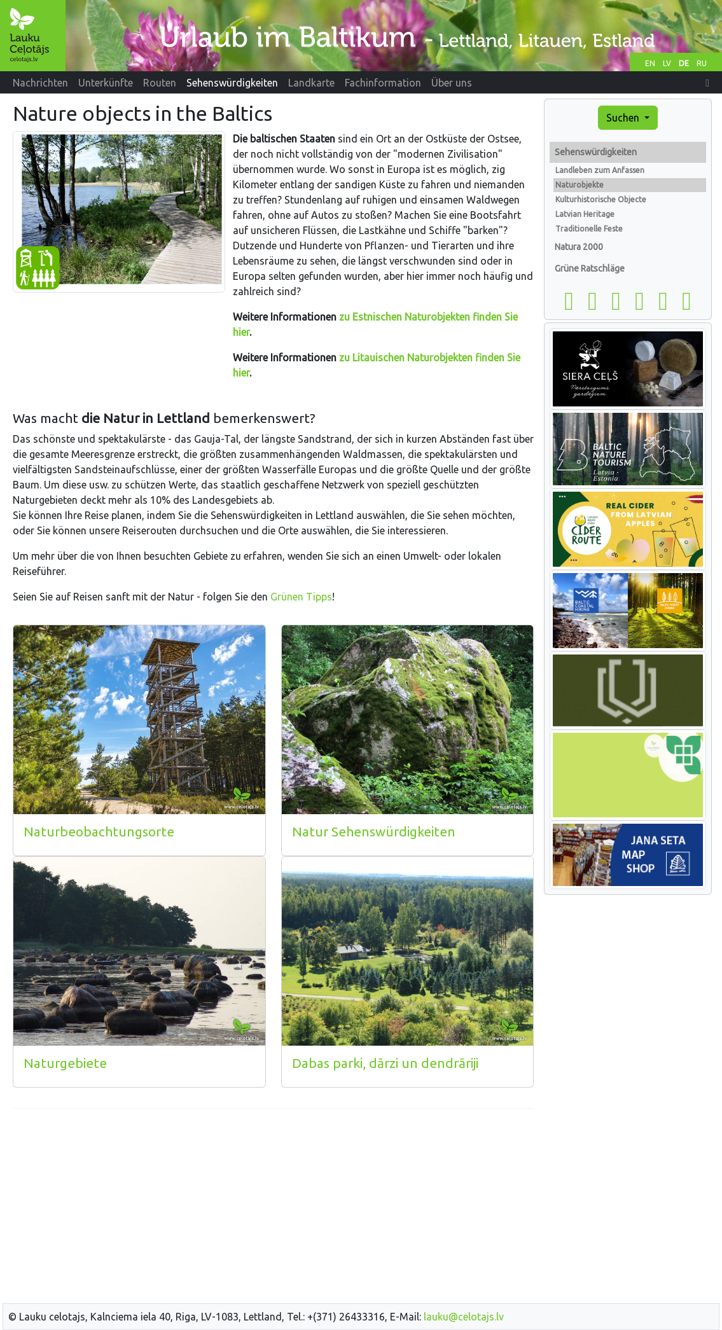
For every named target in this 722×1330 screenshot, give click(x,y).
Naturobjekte (579, 185)
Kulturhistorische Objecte (600, 199)
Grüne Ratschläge (590, 268)
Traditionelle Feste (589, 229)
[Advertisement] (273, 1208)
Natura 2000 (579, 247)
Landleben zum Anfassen (599, 170)
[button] (707, 82)
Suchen (624, 117)
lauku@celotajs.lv (464, 1316)
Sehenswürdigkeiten (596, 152)
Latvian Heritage (584, 214)
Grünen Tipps (301, 596)
